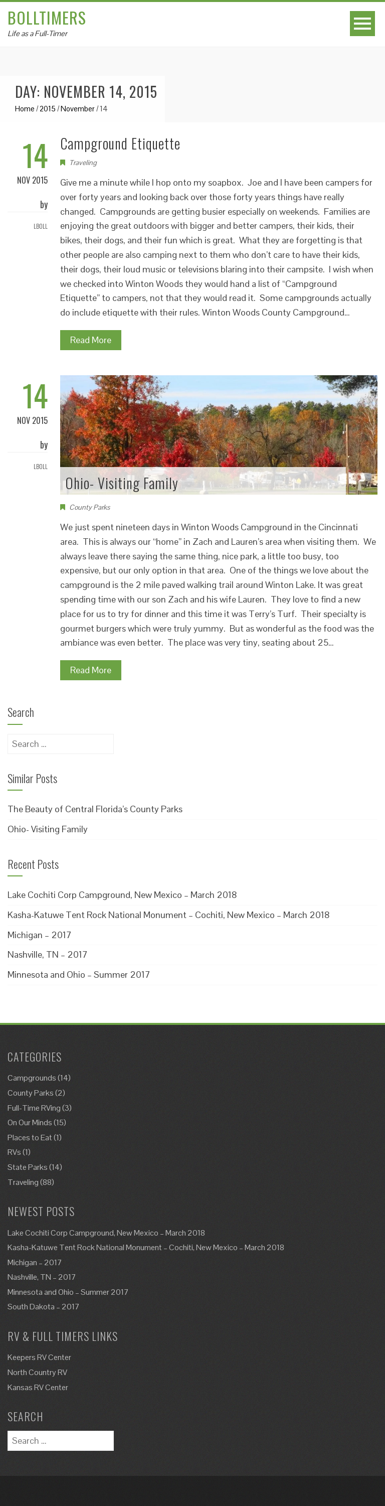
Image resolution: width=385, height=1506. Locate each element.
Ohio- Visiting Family (121, 483)
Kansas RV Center (38, 1387)
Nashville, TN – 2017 (48, 954)
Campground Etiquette (120, 143)
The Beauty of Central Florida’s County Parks (95, 809)
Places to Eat (30, 1137)
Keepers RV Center (39, 1357)
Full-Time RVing (34, 1108)
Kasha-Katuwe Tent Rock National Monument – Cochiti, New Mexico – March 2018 (169, 915)
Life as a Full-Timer (37, 33)
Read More (90, 340)
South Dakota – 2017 (44, 1306)
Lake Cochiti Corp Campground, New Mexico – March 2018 (122, 894)
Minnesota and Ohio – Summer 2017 (79, 974)
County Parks (89, 507)
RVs (14, 1152)
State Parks (28, 1167)
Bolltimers (47, 17)
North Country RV (37, 1372)
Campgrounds (32, 1078)
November (78, 108)
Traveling (83, 162)
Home (25, 108)
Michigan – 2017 (40, 935)
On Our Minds (30, 1122)
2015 (48, 108)
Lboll (41, 226)
